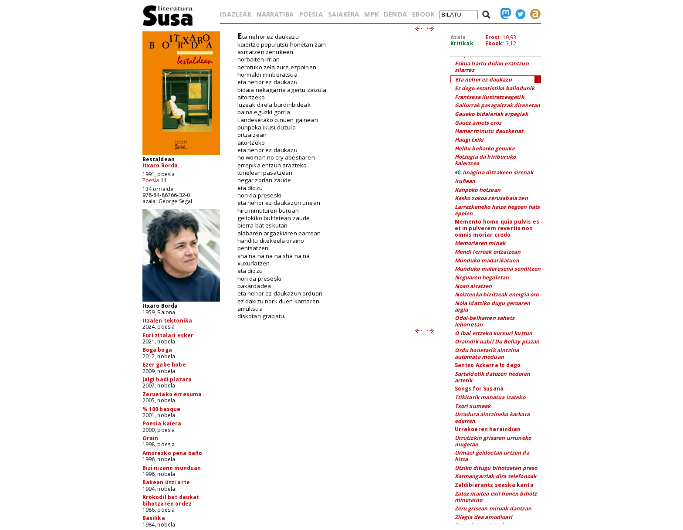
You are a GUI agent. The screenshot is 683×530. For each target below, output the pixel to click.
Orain (150, 438)
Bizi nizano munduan (171, 468)
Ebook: (494, 43)
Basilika (153, 518)
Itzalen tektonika (167, 320)
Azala (458, 37)
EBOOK (423, 14)
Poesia (150, 180)
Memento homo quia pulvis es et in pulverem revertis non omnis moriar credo (497, 228)
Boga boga (157, 349)
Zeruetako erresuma (172, 394)
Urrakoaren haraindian (488, 429)
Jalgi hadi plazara (167, 379)
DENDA (395, 14)
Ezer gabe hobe (164, 364)
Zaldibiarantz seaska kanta (494, 485)
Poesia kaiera (162, 423)
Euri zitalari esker (168, 335)
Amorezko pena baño (172, 453)
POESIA (311, 14)
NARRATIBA (275, 14)
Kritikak (461, 43)
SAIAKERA (343, 14)
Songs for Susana (479, 388)
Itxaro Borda (160, 165)
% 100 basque (161, 409)
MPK (371, 14)
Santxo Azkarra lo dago (488, 365)
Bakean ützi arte (166, 482)
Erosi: (493, 37)
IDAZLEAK (235, 14)
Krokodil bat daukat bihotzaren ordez (170, 500)
